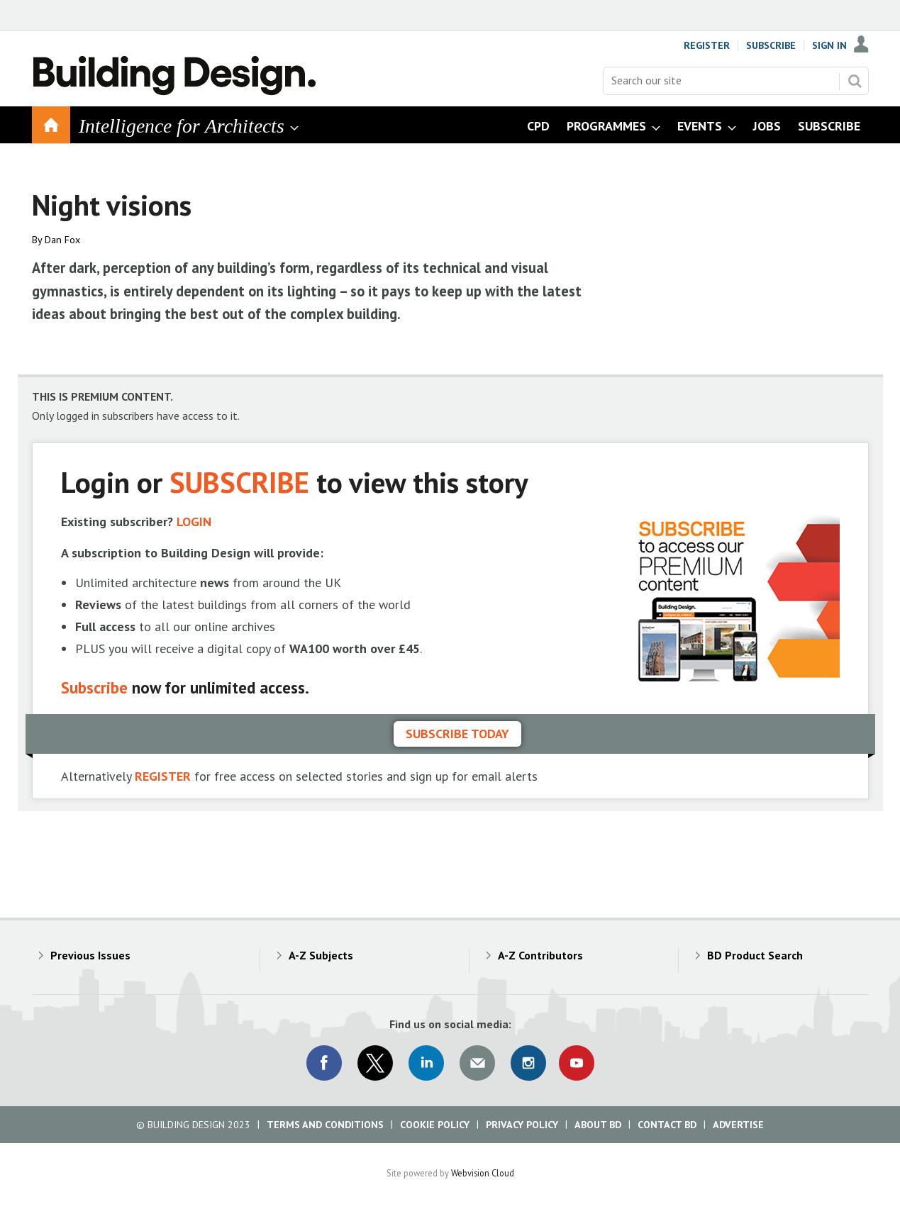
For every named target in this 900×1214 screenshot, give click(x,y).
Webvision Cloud (482, 1173)
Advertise (738, 1124)
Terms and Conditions (325, 1124)
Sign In (829, 45)
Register (707, 45)
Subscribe (771, 45)
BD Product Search (755, 955)
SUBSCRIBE (239, 482)
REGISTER (163, 776)
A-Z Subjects (321, 955)
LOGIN (194, 521)
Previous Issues (90, 955)
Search (854, 80)
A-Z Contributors (540, 955)
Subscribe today (457, 733)
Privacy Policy (522, 1124)
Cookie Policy (435, 1124)
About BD (597, 1124)
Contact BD (667, 1124)
